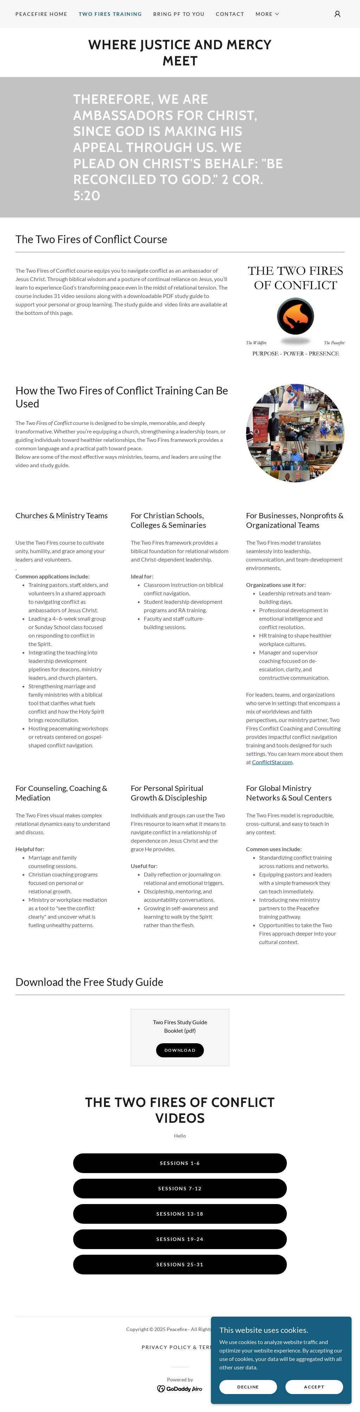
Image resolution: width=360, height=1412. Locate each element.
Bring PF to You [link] (179, 14)
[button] (268, 14)
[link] (180, 63)
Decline (248, 1386)
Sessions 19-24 (180, 1239)
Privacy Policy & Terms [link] (180, 1347)
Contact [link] (230, 14)
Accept (314, 1386)
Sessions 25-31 (180, 1264)
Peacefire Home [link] (41, 14)
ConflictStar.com (272, 762)
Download (180, 1050)
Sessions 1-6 (180, 1163)
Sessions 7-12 (180, 1188)
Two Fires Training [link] (110, 14)
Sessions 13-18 (180, 1214)
